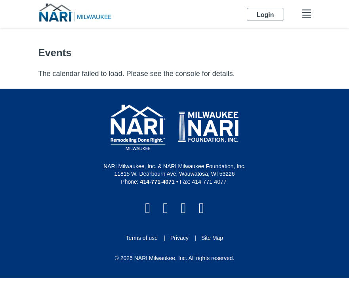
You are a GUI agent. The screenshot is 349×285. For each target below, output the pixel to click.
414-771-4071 (157, 182)
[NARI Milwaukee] (74, 12)
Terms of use (142, 238)
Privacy (179, 238)
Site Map (212, 238)
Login (6, 279)
